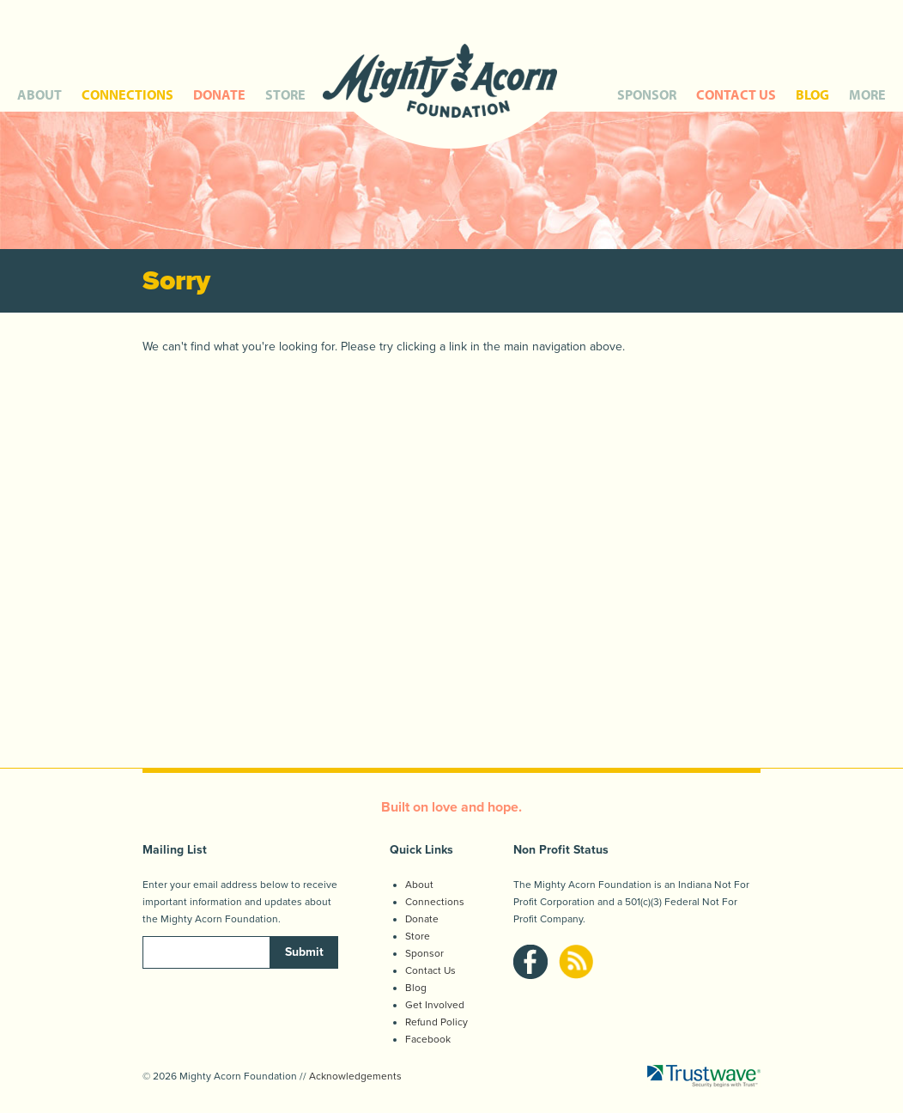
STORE (285, 94)
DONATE (219, 94)
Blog (416, 988)
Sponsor (424, 953)
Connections (434, 902)
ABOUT (39, 94)
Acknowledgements (355, 1076)
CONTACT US (736, 94)
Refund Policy (436, 1022)
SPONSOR (646, 94)
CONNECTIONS (127, 94)
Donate (422, 919)
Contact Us (430, 970)
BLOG (812, 94)
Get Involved (434, 1005)
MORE (867, 94)
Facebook (428, 1039)
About (419, 885)
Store (417, 936)
